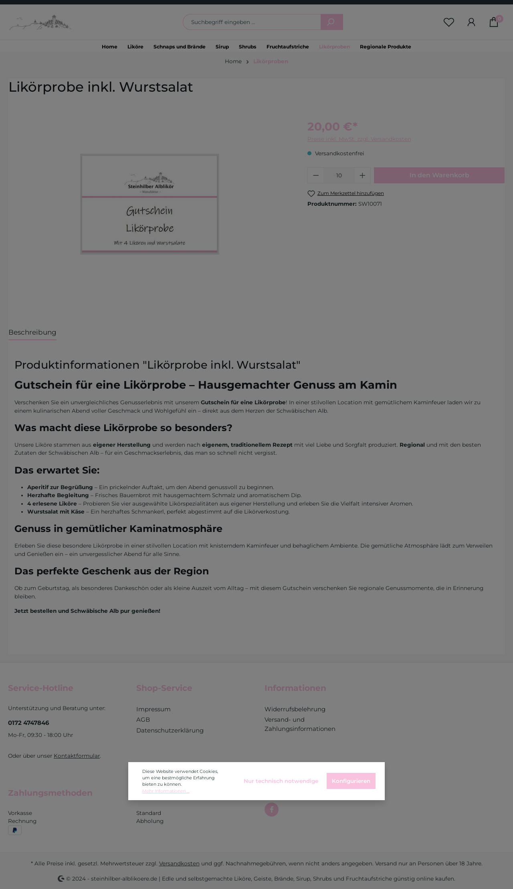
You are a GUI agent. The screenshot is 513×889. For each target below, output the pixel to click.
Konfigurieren (351, 781)
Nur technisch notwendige (281, 781)
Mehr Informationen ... (166, 791)
